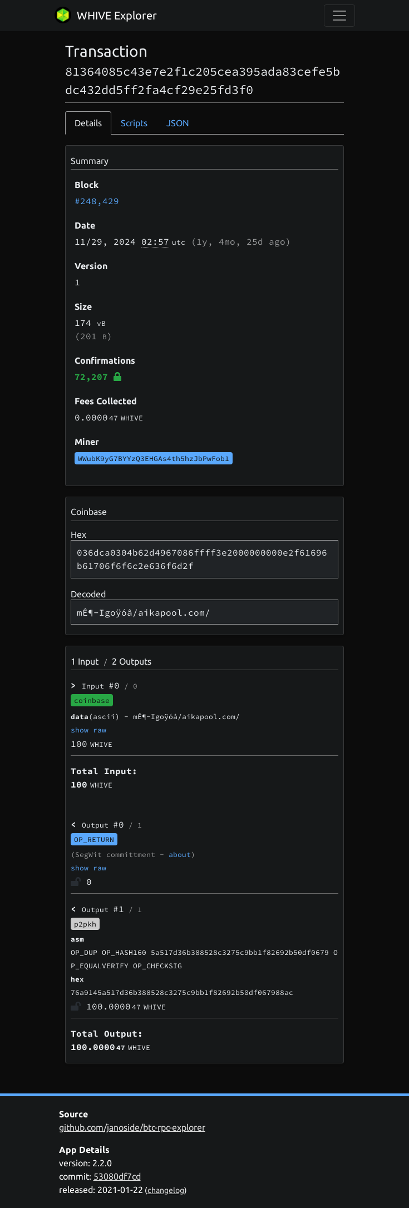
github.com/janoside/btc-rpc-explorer (132, 1127)
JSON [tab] (177, 123)
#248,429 (97, 200)
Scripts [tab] (134, 123)
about (180, 854)
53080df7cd (117, 1176)
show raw (88, 729)
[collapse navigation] (339, 15)
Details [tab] (88, 123)
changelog (165, 1190)
